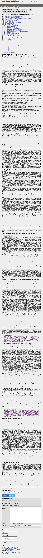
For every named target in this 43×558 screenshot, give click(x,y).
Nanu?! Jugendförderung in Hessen (10, 38)
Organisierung (15, 5)
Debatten (32, 5)
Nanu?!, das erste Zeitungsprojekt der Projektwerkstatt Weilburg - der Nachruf (17, 18)
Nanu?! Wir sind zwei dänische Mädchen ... (12, 27)
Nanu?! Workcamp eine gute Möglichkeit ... (12, 25)
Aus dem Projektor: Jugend (9, 49)
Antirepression (9, 5)
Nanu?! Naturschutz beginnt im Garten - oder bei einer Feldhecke (16, 31)
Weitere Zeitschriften (11, 7)
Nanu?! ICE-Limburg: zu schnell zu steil (10, 19)
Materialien (13, 6)
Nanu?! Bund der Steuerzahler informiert (11, 40)
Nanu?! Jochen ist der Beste (8, 23)
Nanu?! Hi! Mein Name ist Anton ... (10, 26)
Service (17, 6)
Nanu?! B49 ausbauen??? (8, 32)
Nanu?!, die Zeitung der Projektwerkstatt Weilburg (12, 16)
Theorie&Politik (26, 5)
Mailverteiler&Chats (10, 550)
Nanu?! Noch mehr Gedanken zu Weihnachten (12, 22)
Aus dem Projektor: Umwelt (9, 48)
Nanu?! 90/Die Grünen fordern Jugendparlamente (13, 39)
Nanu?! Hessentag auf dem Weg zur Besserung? (13, 37)
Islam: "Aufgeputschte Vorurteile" (10, 491)
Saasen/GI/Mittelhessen (5, 6)
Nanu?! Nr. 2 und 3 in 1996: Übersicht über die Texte (12, 17)
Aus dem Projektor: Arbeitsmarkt (10, 47)
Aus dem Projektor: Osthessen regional (11, 46)
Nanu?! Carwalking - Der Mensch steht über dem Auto (13, 29)
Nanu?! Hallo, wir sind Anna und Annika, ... (11, 34)
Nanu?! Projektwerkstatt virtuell (9, 21)
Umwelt (21, 5)
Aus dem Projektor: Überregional (10, 50)
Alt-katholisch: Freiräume (8, 492)
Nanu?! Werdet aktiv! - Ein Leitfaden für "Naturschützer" (14, 35)
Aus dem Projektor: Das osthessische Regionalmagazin (14, 43)
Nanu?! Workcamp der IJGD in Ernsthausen (12, 28)
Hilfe (9, 532)
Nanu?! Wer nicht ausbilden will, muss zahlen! (12, 30)
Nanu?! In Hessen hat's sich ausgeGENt (10, 20)
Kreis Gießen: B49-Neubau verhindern (9, 547)
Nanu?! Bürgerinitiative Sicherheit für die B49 (12, 33)
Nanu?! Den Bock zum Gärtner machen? (10, 24)
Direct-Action (3, 5)
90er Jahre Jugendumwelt (21, 7)
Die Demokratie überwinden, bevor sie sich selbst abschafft (10, 549)
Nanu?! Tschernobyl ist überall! (9, 41)
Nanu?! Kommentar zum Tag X (9, 42)
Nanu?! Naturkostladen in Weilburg (10, 36)
